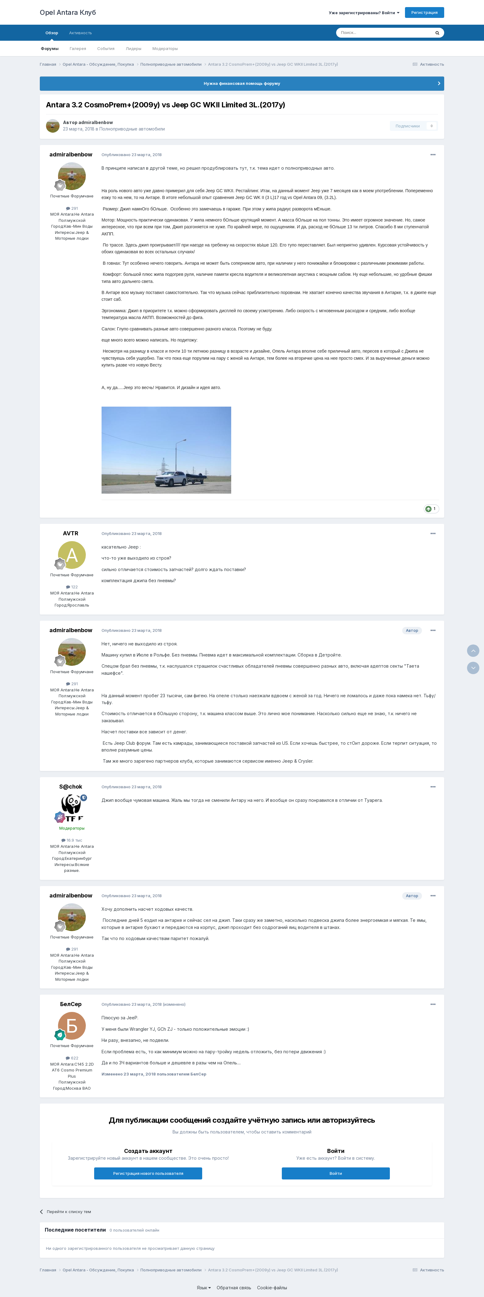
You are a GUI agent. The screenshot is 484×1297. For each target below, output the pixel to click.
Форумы (50, 48)
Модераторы (165, 48)
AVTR (70, 533)
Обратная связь (234, 1287)
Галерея (78, 48)
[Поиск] (369, 33)
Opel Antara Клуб (68, 12)
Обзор (51, 35)
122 (72, 586)
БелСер (70, 1004)
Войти (336, 1173)
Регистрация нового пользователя (148, 1173)
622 (72, 1057)
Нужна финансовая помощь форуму (242, 83)
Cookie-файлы (272, 1287)
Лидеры (133, 48)
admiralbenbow (95, 122)
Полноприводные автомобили (132, 128)
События (106, 48)
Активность (80, 32)
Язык (204, 1287)
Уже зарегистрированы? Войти (364, 12)
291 (72, 208)
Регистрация (424, 12)
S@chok (70, 786)
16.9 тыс (71, 840)
